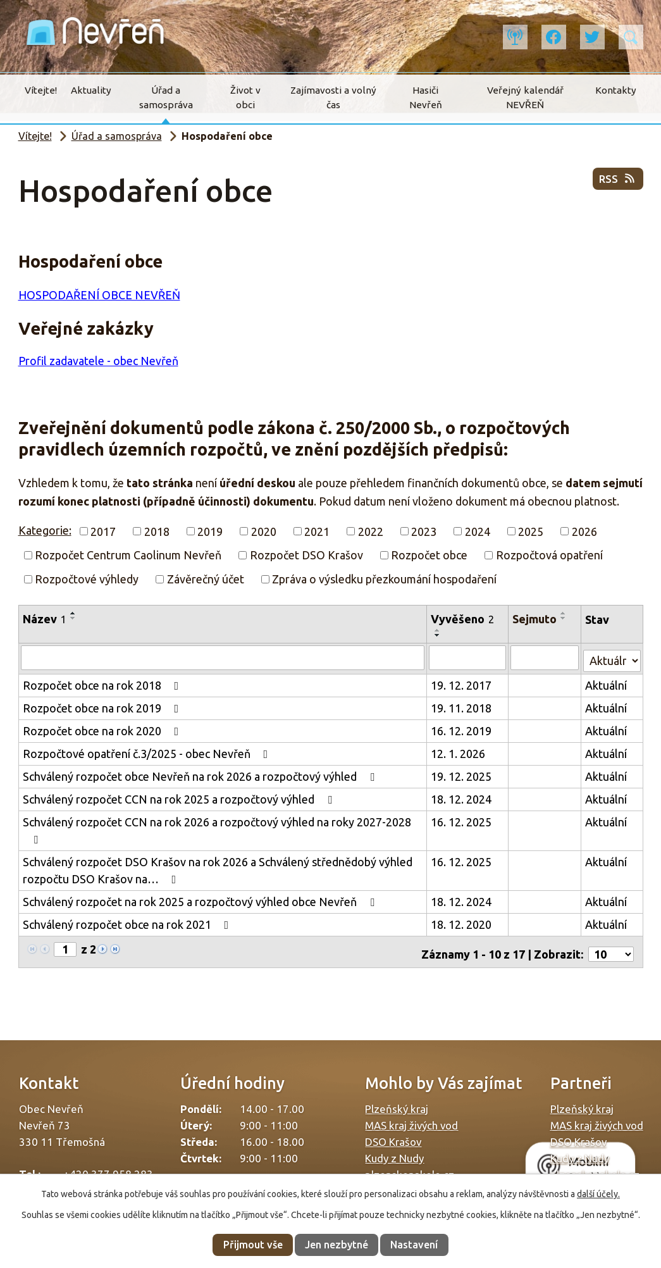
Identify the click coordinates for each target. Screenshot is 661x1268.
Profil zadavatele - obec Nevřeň (98, 360)
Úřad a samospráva (166, 97)
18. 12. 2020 (461, 922)
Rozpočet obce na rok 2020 (103, 728)
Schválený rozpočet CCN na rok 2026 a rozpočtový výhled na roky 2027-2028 (217, 828)
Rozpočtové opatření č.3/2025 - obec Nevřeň (148, 751)
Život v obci (245, 97)
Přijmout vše (253, 1244)
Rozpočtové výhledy (87, 579)
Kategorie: (44, 530)
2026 (584, 531)
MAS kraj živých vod (411, 1118)
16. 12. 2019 (461, 728)
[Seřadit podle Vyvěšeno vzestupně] (438, 630)
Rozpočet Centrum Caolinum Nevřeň (128, 555)
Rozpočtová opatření (549, 555)
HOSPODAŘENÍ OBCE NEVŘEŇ (99, 295)
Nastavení (414, 1244)
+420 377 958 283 (108, 1167)
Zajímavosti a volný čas (333, 97)
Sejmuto (536, 618)
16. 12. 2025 (461, 819)
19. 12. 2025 (461, 774)
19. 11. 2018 (461, 705)
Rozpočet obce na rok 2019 (103, 705)
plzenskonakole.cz (409, 1168)
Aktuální (606, 682)
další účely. (598, 1194)
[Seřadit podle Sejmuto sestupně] (565, 618)
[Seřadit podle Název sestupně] (73, 618)
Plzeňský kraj (396, 1102)
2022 (370, 531)
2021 (317, 531)
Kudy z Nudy (394, 1151)
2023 (423, 531)
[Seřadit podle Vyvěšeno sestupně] (438, 635)
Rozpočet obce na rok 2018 (103, 682)
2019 (210, 531)
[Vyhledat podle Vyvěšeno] (468, 657)
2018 (157, 531)
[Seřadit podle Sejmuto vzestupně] (565, 613)
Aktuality (91, 90)
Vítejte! (41, 90)
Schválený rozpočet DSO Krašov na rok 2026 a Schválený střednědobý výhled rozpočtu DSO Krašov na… (217, 868)
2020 (263, 531)
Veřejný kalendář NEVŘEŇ (525, 97)
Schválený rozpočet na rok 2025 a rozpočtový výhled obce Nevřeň (201, 899)
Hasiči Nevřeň (425, 97)
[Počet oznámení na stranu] (611, 947)
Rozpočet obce (429, 555)
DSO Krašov (393, 1135)
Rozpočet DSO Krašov (306, 555)
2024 (477, 531)
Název (44, 618)
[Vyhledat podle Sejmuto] (545, 657)
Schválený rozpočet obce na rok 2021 (128, 922)
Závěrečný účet (205, 579)
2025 (530, 531)
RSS (616, 183)
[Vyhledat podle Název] (223, 657)
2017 (103, 531)
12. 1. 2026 (458, 751)
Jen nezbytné (336, 1244)
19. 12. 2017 (461, 682)
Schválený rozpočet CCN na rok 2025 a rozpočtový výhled (180, 796)
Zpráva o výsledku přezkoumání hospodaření (384, 579)
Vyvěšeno (463, 618)
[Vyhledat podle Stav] (612, 655)
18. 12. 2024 (461, 796)
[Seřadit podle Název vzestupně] (73, 613)
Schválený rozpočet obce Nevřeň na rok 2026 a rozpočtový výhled (201, 774)
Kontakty (615, 90)
